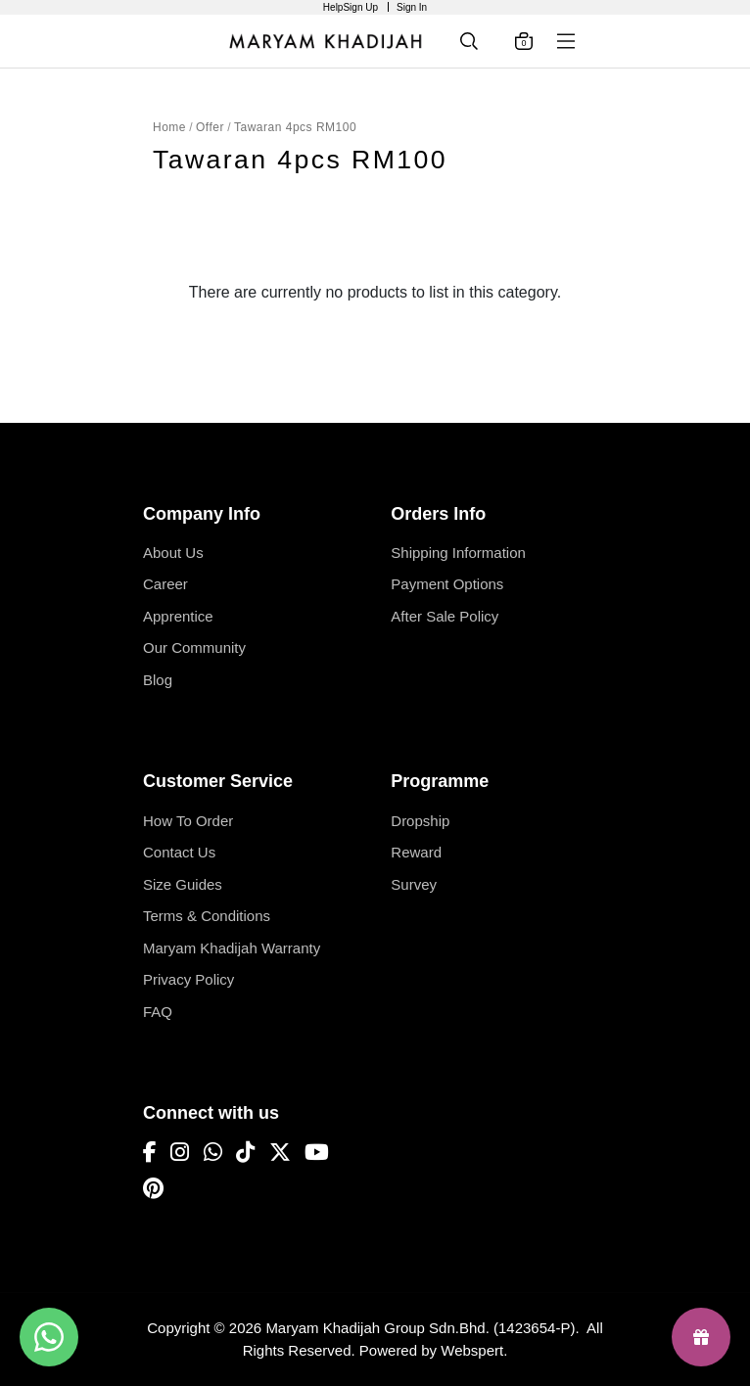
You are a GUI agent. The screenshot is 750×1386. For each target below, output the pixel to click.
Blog (157, 679)
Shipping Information (458, 552)
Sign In (412, 7)
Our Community (194, 647)
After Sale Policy (444, 616)
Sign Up (360, 7)
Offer (210, 127)
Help (333, 7)
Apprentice (178, 616)
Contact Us (179, 852)
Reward (416, 852)
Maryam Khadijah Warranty (231, 948)
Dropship (420, 820)
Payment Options (447, 584)
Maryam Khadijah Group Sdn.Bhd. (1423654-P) (420, 1327)
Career (165, 584)
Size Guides (182, 884)
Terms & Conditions (206, 915)
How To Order (188, 820)
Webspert (472, 1350)
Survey (414, 884)
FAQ (157, 1011)
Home (169, 127)
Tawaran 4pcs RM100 (295, 127)
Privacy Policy (188, 979)
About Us (173, 552)
